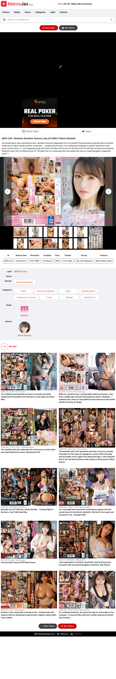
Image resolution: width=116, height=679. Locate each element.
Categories (40, 12)
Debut (67, 291)
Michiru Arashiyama (24, 282)
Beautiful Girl (89, 297)
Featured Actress (88, 291)
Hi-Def (23, 291)
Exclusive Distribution (45, 291)
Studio (17, 12)
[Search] (58, 19)
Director (63, 12)
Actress (5, 12)
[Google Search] (112, 19)
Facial (49, 297)
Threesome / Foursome (26, 297)
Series (28, 12)
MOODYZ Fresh (20, 271)
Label (52, 12)
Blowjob (69, 297)
